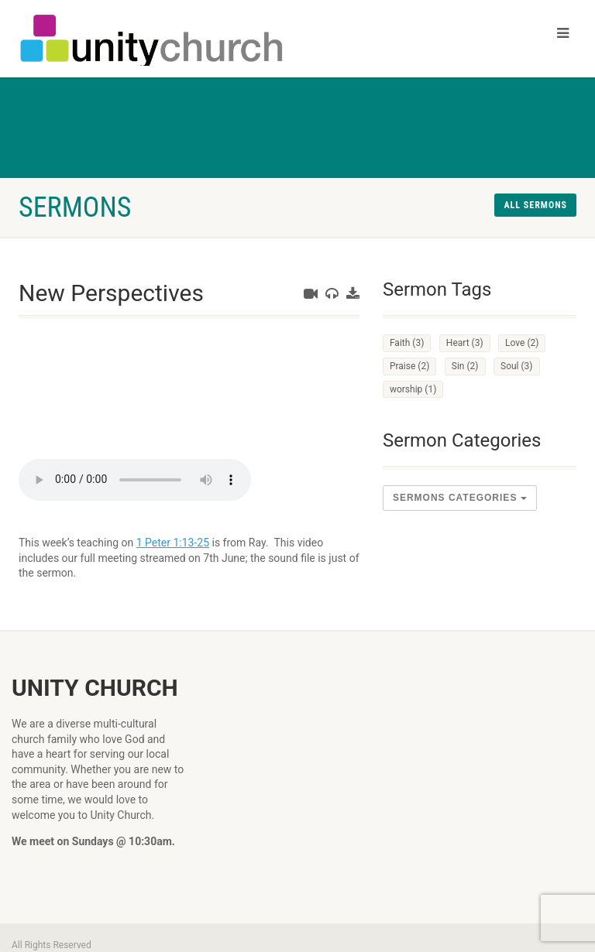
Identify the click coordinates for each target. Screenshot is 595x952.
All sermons (535, 205)
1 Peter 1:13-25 (172, 542)
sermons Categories (460, 497)
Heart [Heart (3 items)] (464, 342)
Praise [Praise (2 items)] (409, 366)
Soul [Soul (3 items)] (516, 366)
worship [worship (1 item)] (413, 389)
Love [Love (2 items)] (521, 342)
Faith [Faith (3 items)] (407, 342)
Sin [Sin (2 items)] (465, 366)
